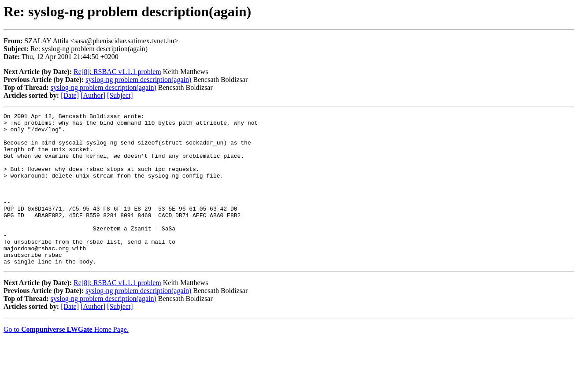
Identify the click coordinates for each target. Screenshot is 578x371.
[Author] (93, 95)
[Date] (70, 95)
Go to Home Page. (66, 360)
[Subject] (120, 95)
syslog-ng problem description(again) (138, 79)
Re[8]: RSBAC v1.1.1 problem (117, 71)
